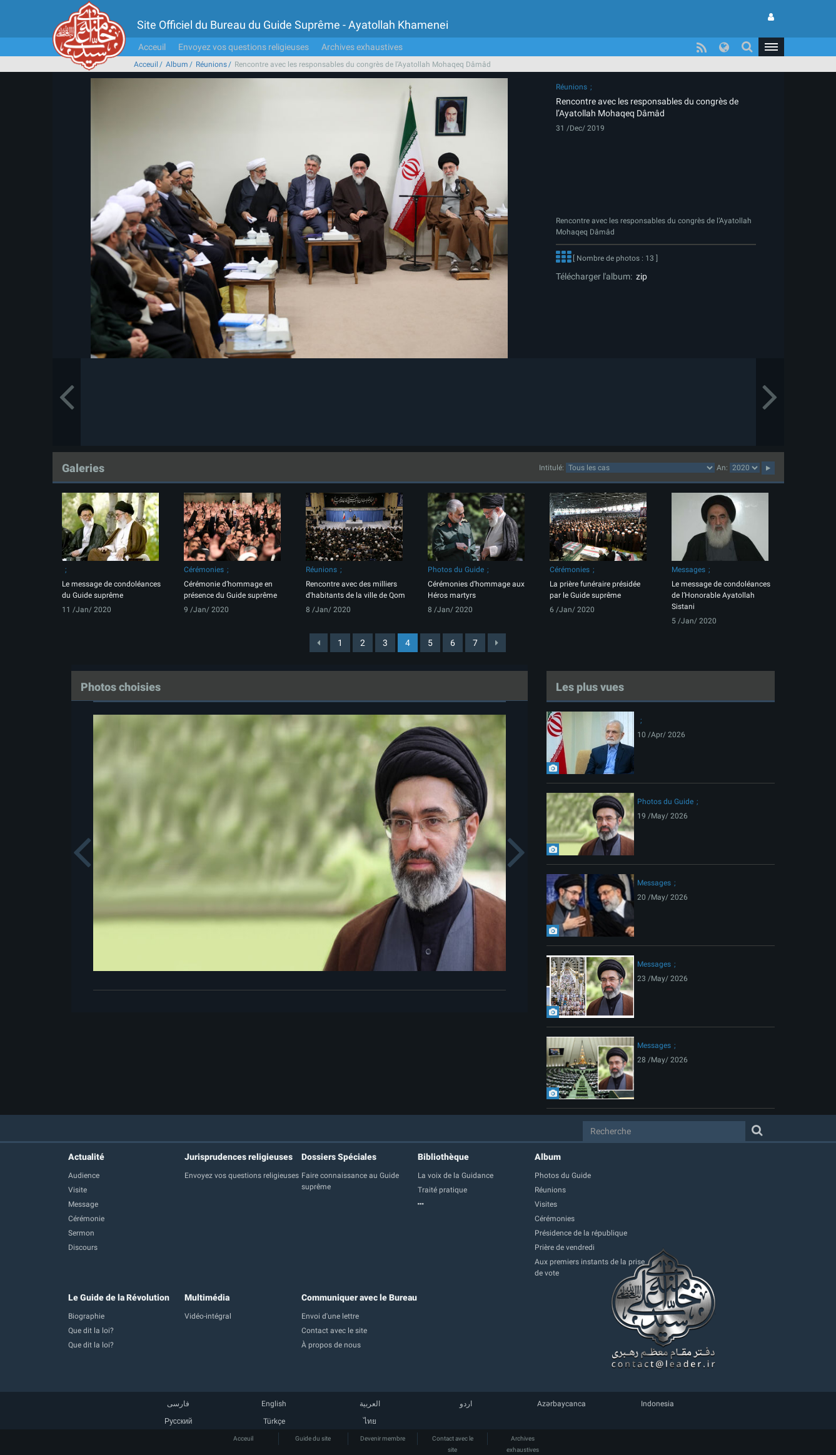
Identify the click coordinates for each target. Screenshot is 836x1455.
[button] (770, 47)
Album (177, 64)
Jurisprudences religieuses (238, 1157)
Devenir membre (382, 1438)
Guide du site (313, 1438)
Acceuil (152, 47)
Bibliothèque (443, 1157)
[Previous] (319, 642)
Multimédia (206, 1297)
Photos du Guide (456, 569)
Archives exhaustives (362, 47)
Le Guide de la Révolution (118, 1297)
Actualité (86, 1157)
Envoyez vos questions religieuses (243, 47)
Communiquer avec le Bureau (359, 1297)
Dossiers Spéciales (338, 1157)
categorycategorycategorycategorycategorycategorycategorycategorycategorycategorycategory (640, 468)
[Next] (497, 642)
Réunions (211, 64)
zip (639, 276)
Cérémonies (204, 569)
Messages (688, 569)
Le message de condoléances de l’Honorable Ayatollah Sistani (721, 595)
